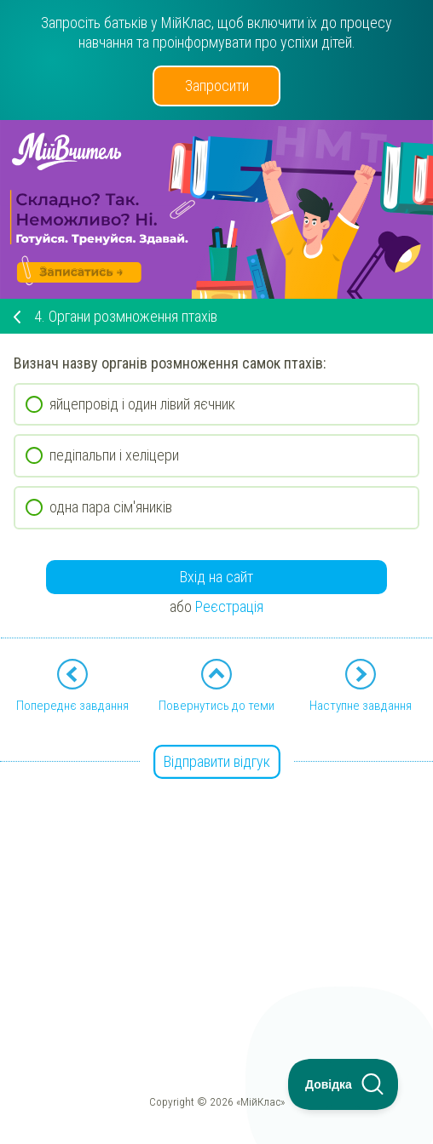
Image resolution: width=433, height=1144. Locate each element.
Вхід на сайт (216, 577)
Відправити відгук (217, 761)
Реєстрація (229, 606)
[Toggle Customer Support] (343, 1084)
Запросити (217, 85)
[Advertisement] (216, 883)
